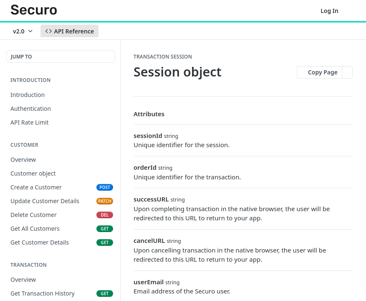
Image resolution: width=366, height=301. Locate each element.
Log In (329, 11)
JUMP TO (21, 56)
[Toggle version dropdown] (23, 31)
